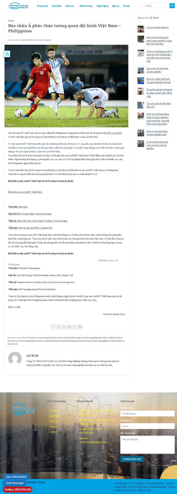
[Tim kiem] (172, 5)
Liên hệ (115, 5)
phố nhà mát (85, 341)
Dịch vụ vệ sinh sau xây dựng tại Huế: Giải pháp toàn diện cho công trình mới (159, 56)
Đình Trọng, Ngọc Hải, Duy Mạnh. (30, 213)
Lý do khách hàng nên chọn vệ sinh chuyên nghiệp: (157, 145)
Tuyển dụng (102, 5)
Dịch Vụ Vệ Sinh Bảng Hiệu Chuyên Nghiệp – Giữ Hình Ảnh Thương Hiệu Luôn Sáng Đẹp (158, 118)
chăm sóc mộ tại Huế (66, 337)
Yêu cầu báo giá (127, 433)
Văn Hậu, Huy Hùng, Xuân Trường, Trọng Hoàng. (38, 220)
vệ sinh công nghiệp (100, 341)
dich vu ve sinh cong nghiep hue (25, 341)
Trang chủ (42, 5)
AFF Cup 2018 (114, 132)
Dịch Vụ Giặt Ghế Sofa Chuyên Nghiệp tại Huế (158, 80)
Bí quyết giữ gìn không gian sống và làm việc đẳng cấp (159, 92)
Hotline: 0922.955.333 (18, 489)
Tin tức (126, 5)
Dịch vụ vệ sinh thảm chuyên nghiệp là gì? (157, 133)
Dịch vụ (70, 5)
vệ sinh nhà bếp (115, 341)
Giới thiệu (56, 5)
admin (48, 40)
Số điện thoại (126, 408)
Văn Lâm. (18, 206)
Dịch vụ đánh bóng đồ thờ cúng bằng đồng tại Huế (58, 341)
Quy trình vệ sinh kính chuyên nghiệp (157, 70)
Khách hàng (85, 5)
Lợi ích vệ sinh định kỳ (157, 27)
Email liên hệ (126, 420)
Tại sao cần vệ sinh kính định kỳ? (158, 105)
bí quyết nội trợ (50, 337)
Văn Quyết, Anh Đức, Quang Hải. (30, 227)
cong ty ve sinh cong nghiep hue (89, 337)
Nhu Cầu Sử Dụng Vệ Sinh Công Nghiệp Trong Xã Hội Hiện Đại (159, 40)
